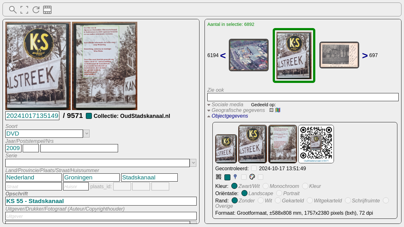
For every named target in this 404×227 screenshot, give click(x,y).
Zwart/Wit (248, 186)
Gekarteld (293, 200)
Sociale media (225, 104)
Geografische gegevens (236, 110)
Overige (224, 206)
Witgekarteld (328, 200)
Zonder (247, 200)
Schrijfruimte (366, 200)
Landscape (260, 193)
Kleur (315, 186)
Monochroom (284, 186)
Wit (268, 200)
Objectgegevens (227, 116)
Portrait (291, 193)
